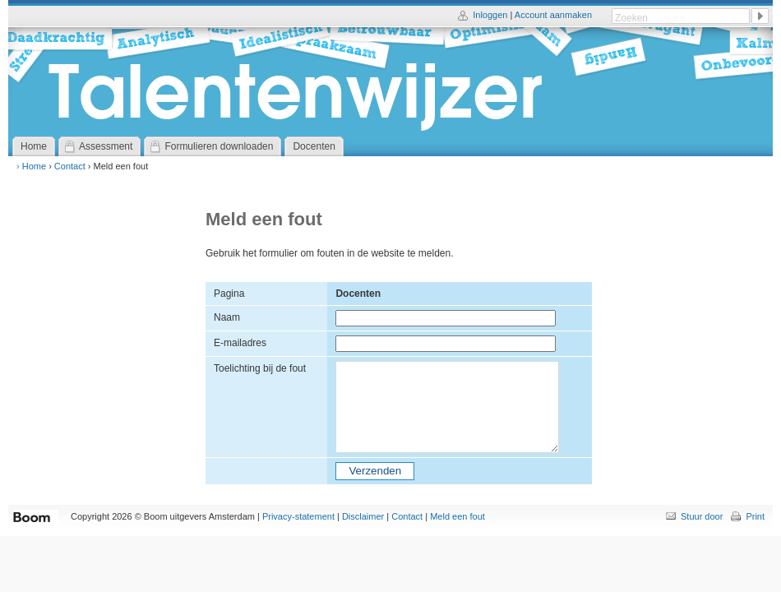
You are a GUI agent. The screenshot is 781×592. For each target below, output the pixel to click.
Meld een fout (457, 516)
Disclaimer (363, 516)
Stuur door (702, 516)
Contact (69, 166)
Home (34, 166)
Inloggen (490, 15)
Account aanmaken (553, 15)
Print (755, 516)
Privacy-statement (298, 516)
